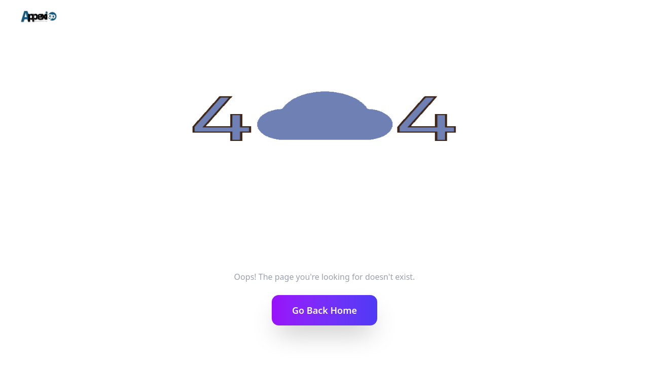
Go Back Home (324, 310)
